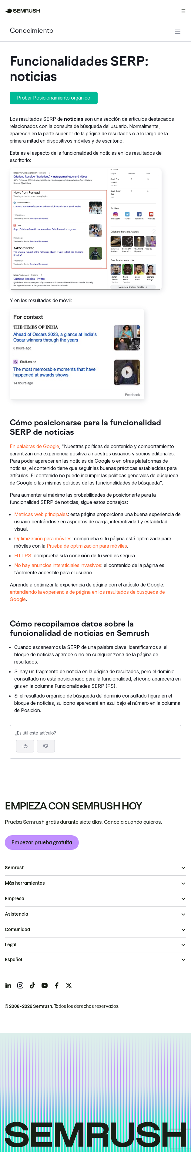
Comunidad (17, 929)
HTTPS (22, 555)
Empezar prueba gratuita (42, 842)
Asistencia (16, 914)
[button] (46, 746)
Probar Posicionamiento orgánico (53, 98)
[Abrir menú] (183, 10)
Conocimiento (31, 31)
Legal (10, 944)
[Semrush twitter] (69, 985)
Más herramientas (25, 883)
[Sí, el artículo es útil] (25, 746)
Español (13, 959)
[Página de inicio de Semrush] (22, 10)
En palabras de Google (34, 446)
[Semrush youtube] (45, 985)
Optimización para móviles (43, 538)
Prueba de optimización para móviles (87, 546)
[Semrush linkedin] (8, 985)
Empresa (14, 898)
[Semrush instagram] (20, 985)
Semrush (15, 867)
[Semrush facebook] (57, 985)
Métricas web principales (41, 514)
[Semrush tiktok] (32, 985)
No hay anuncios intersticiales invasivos (57, 565)
